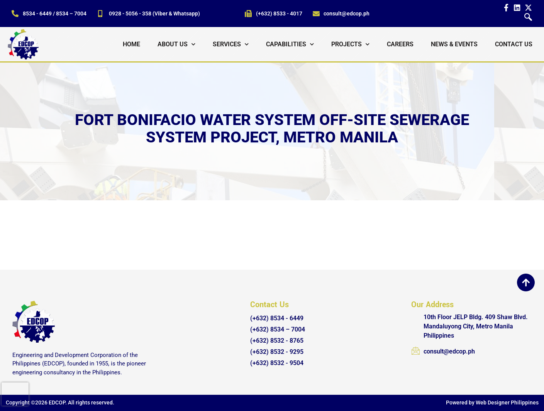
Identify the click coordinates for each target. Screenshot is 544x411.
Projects (350, 44)
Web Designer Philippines (507, 402)
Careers (400, 44)
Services (231, 44)
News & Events (454, 44)
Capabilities (290, 44)
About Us (176, 44)
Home (131, 44)
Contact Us (513, 44)
